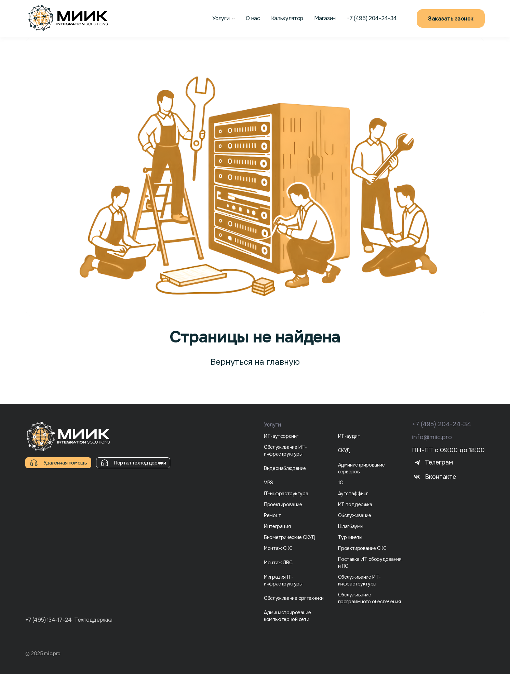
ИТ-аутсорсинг (281, 436)
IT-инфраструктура (286, 493)
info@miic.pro (432, 437)
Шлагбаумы (350, 526)
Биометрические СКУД (289, 537)
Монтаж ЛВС (278, 563)
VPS (268, 483)
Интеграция (277, 526)
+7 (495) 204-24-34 (441, 424)
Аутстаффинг (353, 493)
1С (340, 483)
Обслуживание (354, 515)
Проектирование (283, 504)
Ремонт (272, 515)
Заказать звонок (450, 18)
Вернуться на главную (255, 362)
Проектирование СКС (362, 548)
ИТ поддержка (355, 504)
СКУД (344, 450)
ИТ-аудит (349, 436)
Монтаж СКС (278, 548)
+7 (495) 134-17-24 (48, 620)
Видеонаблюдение (285, 468)
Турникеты (350, 537)
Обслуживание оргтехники (293, 598)
